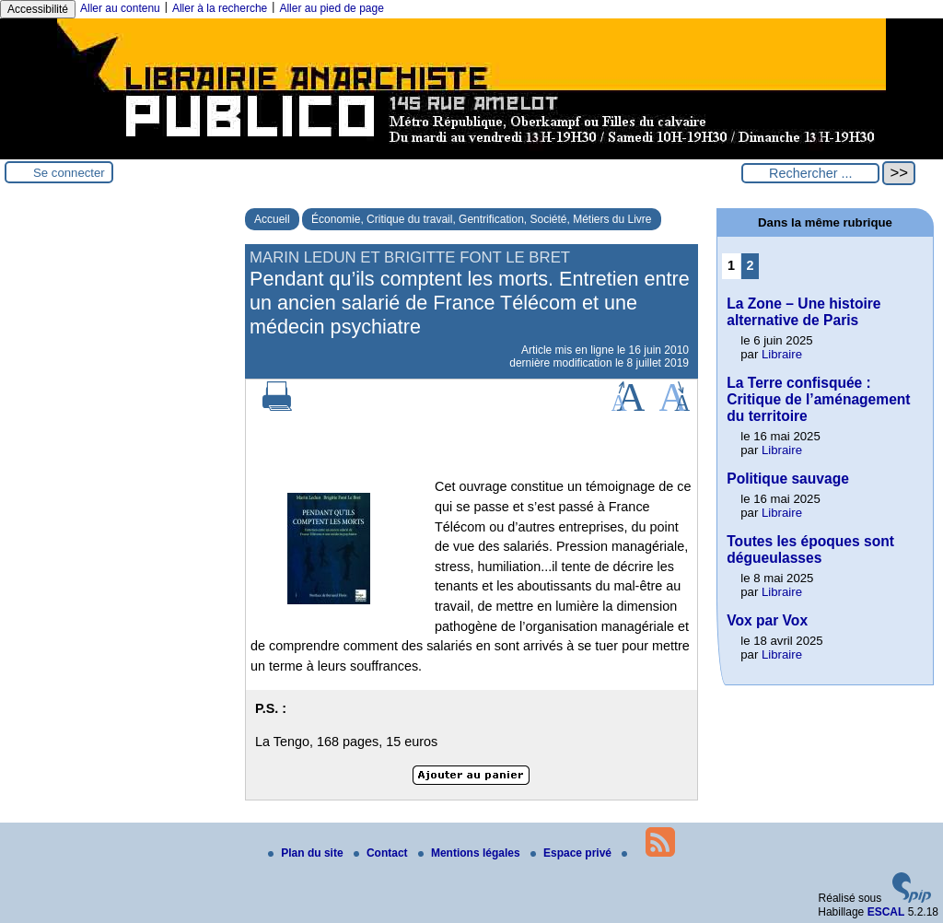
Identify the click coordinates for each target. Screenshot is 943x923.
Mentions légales (470, 853)
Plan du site (307, 853)
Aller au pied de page (331, 8)
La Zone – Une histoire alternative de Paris (803, 312)
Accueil (272, 219)
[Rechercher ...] (810, 173)
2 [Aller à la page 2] (750, 265)
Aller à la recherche (219, 8)
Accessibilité (37, 9)
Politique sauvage (788, 478)
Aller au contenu (120, 8)
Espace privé (572, 853)
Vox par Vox (767, 620)
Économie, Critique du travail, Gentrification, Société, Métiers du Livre (481, 219)
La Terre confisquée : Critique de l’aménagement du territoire (818, 399)
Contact (382, 853)
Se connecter (69, 173)
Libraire (782, 354)
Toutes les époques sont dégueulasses (810, 549)
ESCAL (886, 911)
